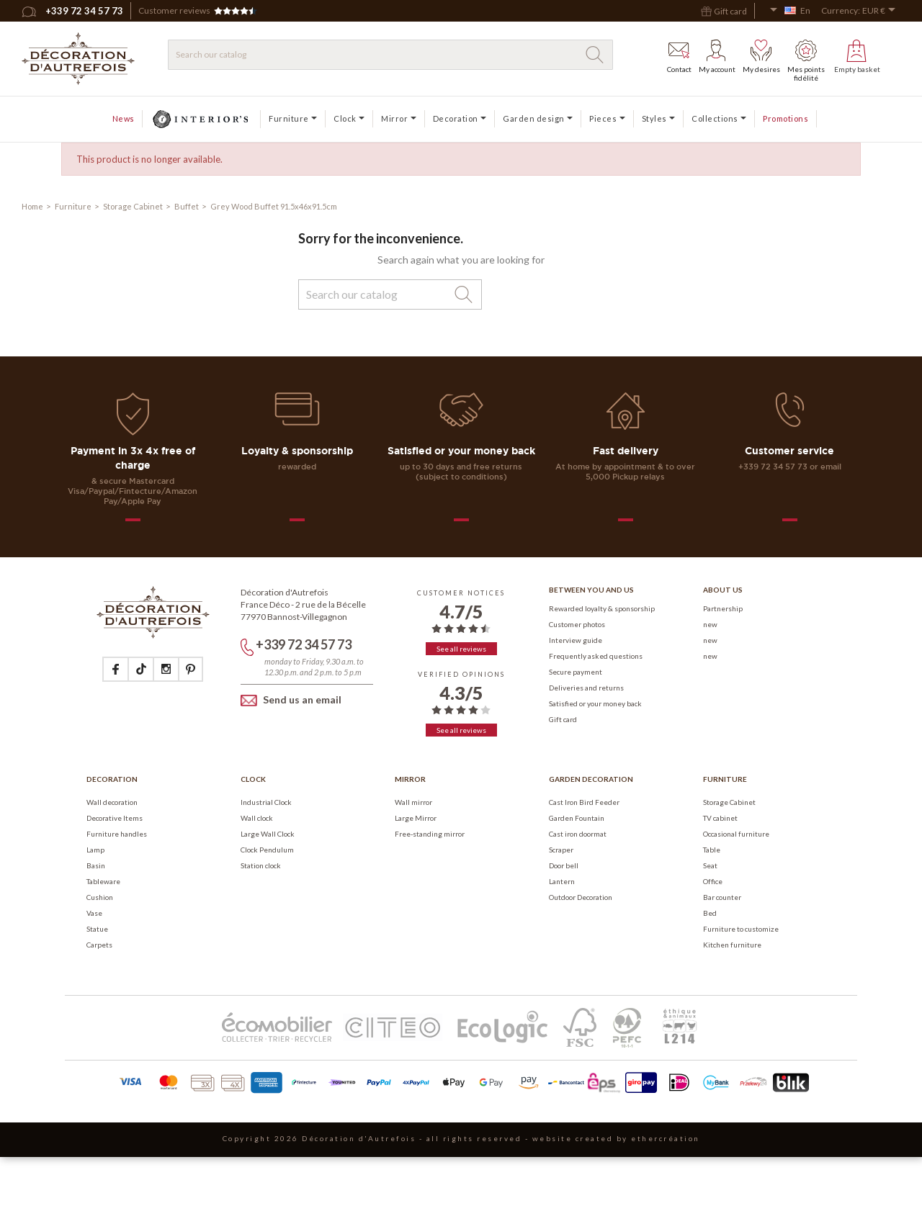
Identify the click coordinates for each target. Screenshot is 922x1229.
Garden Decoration (591, 779)
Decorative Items (114, 818)
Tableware (103, 881)
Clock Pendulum (267, 849)
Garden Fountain (576, 818)
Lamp (95, 849)
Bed (710, 913)
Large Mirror (416, 818)
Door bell (563, 865)
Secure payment (575, 671)
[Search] (390, 55)
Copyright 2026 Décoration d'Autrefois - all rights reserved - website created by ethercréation (461, 1138)
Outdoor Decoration (580, 897)
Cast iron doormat (578, 833)
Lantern (562, 881)
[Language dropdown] (789, 10)
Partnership (723, 608)
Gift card (563, 719)
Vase (94, 913)
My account (717, 56)
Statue (97, 928)
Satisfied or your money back (595, 703)
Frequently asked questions (596, 656)
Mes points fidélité (806, 61)
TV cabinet (720, 818)
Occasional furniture (736, 833)
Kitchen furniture (732, 944)
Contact (679, 56)
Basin (95, 865)
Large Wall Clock (268, 833)
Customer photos (577, 624)
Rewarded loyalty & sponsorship (602, 608)
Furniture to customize (741, 928)
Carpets (99, 944)
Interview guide (575, 640)
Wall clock (257, 818)
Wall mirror (413, 802)
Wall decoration (112, 802)
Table (711, 849)
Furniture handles (116, 833)
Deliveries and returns (586, 687)
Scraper (561, 849)
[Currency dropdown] (881, 10)
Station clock (261, 865)
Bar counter (722, 897)
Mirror (410, 779)
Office (712, 881)
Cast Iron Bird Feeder (584, 802)
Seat (710, 865)
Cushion (99, 897)
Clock (253, 779)
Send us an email (291, 700)
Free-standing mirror (430, 833)
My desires (761, 56)
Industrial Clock (266, 802)
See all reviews (461, 648)
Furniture (725, 779)
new (710, 624)
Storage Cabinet (729, 802)
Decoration (112, 779)
